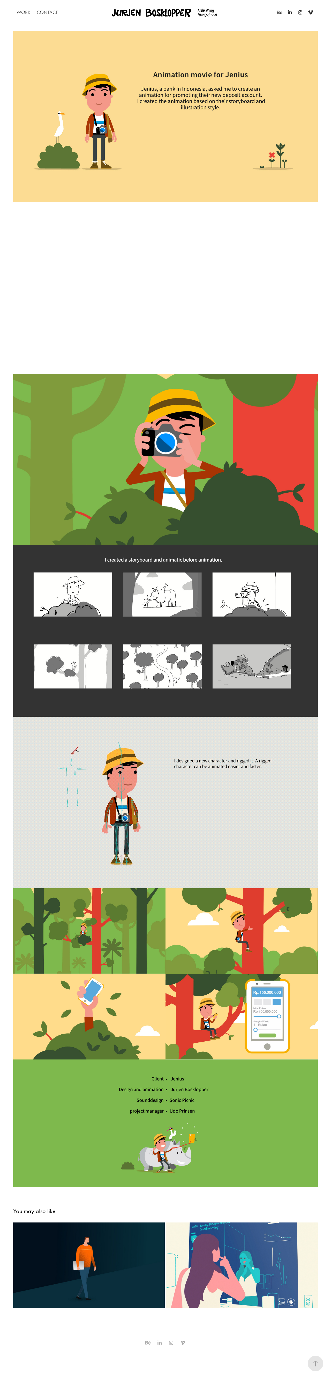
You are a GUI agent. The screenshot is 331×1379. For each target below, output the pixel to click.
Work (24, 12)
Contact (47, 12)
